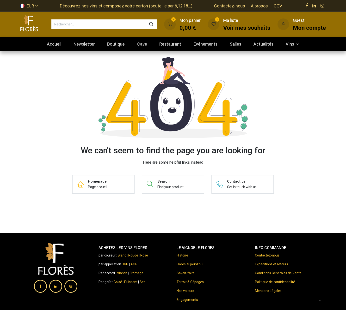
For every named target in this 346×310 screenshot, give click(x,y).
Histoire (182, 255)
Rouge (133, 255)
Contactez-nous (229, 5)
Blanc (122, 255)
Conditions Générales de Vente (278, 273)
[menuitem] (54, 44)
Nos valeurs (185, 291)
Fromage (136, 273)
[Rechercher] (151, 24)
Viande (122, 273)
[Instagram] (322, 6)
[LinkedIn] (314, 6)
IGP (125, 264)
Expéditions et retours (271, 264)
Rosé (144, 255)
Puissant (131, 282)
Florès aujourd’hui (190, 264)
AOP (133, 264)
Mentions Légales (268, 291)
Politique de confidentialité (275, 282)
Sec (142, 282)
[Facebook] (307, 6)
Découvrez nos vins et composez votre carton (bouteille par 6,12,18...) (126, 5)
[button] (320, 300)
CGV (278, 5)
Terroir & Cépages (190, 282)
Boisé (118, 282)
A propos (259, 5)
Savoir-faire (186, 273)
